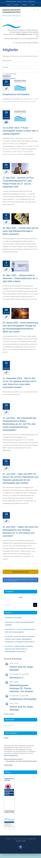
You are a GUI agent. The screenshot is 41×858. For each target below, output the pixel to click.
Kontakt (23, 841)
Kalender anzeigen (9, 714)
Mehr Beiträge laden (20, 572)
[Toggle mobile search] (34, 9)
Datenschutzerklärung (11, 755)
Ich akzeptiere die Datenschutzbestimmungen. (20, 761)
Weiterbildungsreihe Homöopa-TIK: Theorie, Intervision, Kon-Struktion (21, 688)
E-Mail (6, 738)
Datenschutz (32, 838)
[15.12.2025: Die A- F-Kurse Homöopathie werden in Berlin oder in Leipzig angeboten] (20, 115)
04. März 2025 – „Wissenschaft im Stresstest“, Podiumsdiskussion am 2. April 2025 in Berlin (20, 278)
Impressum (18, 841)
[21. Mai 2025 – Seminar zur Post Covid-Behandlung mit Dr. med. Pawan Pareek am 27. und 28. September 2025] (20, 168)
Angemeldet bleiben (10, 74)
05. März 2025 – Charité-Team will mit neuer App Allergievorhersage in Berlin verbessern (20, 231)
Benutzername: (7, 60)
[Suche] (35, 605)
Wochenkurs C (16, 677)
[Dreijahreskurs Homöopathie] (20, 85)
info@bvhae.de (31, 1)
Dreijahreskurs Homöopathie (16, 94)
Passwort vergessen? (9, 78)
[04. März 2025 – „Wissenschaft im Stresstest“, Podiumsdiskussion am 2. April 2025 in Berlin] (20, 266)
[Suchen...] (18, 605)
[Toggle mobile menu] (37, 9)
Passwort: (5, 67)
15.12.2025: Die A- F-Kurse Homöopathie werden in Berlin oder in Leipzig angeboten (20, 131)
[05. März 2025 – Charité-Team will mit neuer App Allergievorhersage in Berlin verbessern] (20, 218)
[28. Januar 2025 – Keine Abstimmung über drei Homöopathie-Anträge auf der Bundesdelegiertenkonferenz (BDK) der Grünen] (20, 313)
